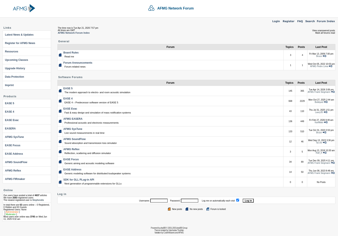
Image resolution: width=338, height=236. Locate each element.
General (63, 41)
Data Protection (14, 76)
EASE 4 (9, 111)
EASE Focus (12, 145)
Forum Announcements (77, 62)
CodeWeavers (169, 232)
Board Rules (71, 52)
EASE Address (14, 153)
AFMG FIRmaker (15, 179)
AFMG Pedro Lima (319, 66)
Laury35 (319, 112)
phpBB (163, 228)
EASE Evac (12, 120)
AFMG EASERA (73, 118)
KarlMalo (319, 122)
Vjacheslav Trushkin (176, 230)
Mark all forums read (325, 33)
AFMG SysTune (14, 136)
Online (8, 190)
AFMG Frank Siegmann (319, 92)
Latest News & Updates (19, 34)
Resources (11, 51)
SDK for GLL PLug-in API (78, 179)
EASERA (10, 128)
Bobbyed (319, 102)
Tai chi (319, 143)
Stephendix (38, 200)
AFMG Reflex (13, 170)
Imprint (9, 85)
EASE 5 (9, 103)
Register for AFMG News (20, 43)
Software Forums (70, 77)
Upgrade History (15, 68)
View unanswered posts (323, 30)
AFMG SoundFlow (16, 162)
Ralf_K (319, 153)
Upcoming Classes (16, 59)
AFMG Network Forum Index (74, 32)
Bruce (319, 56)
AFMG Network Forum (175, 8)
